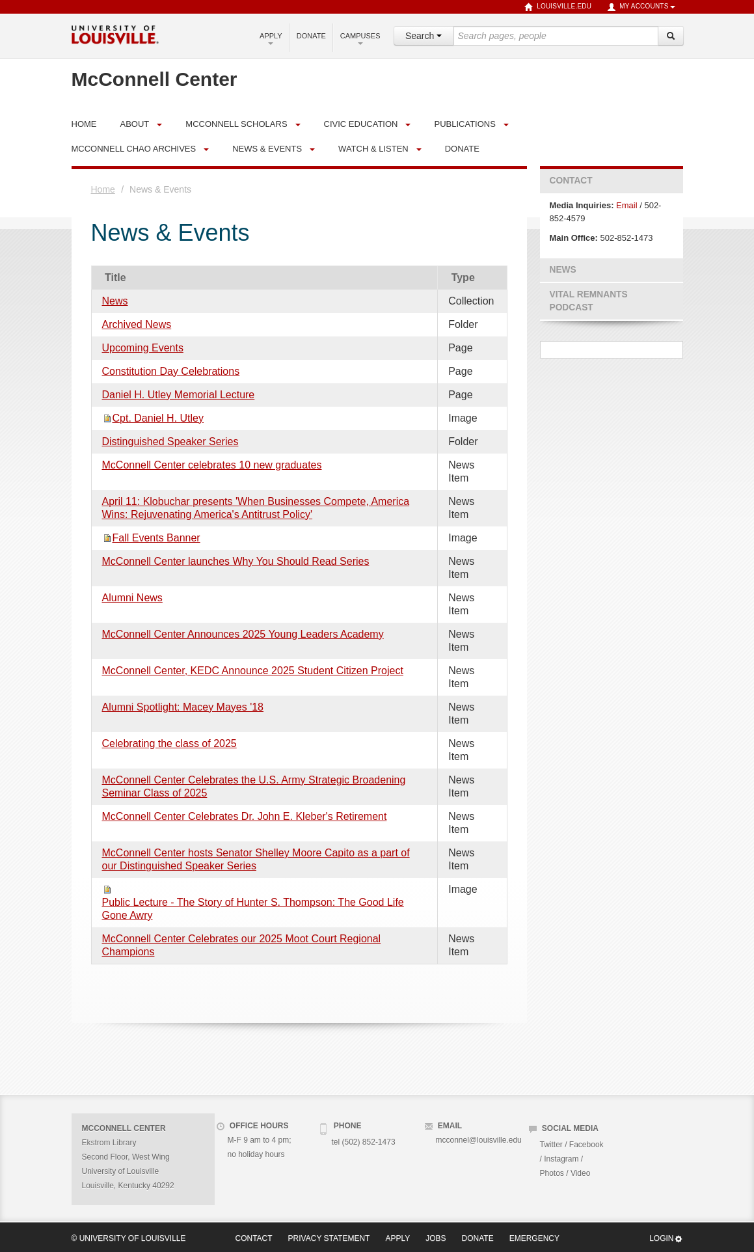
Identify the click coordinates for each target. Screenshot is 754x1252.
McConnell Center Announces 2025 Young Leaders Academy (243, 634)
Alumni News (132, 597)
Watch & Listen (373, 149)
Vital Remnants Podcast (589, 301)
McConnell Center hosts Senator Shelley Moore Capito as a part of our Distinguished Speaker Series (256, 859)
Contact (571, 180)
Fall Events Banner (156, 537)
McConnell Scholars (236, 124)
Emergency (534, 1238)
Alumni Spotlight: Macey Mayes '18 (183, 707)
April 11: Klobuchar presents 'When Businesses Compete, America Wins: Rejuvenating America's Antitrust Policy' (256, 508)
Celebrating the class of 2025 (169, 743)
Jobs (435, 1238)
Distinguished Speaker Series (170, 441)
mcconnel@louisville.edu (479, 1140)
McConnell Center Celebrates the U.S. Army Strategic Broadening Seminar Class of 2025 (254, 786)
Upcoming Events (142, 347)
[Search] (671, 36)
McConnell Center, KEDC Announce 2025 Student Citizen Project (252, 670)
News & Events (267, 149)
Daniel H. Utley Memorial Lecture (178, 394)
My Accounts (641, 7)
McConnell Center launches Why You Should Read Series (236, 561)
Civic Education (361, 124)
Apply (271, 38)
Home (103, 189)
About (135, 124)
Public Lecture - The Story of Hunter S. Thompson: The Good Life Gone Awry (253, 909)
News (115, 300)
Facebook (586, 1144)
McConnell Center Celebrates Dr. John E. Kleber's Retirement (244, 816)
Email (627, 205)
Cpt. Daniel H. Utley (158, 418)
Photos (552, 1173)
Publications (464, 124)
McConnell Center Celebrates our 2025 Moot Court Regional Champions (241, 945)
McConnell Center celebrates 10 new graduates (212, 464)
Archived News (137, 324)
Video (580, 1173)
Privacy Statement (329, 1238)
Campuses (360, 38)
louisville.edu (557, 7)
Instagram (561, 1159)
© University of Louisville (129, 1238)
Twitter (551, 1144)
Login (665, 1239)
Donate (311, 36)
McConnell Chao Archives (134, 149)
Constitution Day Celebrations (171, 371)
